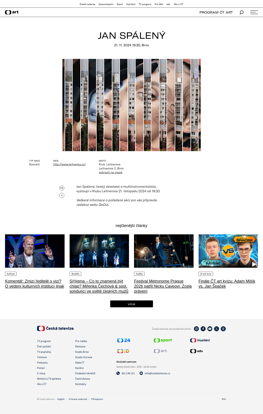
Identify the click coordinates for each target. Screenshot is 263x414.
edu (168, 4)
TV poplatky (44, 351)
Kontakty (80, 384)
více (131, 304)
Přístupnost (97, 399)
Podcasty (42, 362)
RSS (224, 399)
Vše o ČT (178, 4)
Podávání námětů (85, 373)
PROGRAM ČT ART (216, 12)
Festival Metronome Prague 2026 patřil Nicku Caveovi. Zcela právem (163, 286)
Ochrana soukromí (78, 399)
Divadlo (75, 273)
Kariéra (79, 368)
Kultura (11, 273)
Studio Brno (82, 351)
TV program (145, 4)
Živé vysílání (44, 346)
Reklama (80, 346)
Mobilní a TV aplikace (49, 378)
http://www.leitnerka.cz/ (69, 164)
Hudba (139, 273)
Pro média (81, 341)
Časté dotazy (82, 378)
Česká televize (87, 4)
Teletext (42, 357)
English (61, 399)
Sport (120, 4)
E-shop (41, 373)
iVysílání (130, 4)
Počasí (41, 368)
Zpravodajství (106, 4)
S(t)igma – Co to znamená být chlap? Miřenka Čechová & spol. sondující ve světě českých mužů (99, 286)
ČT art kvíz (205, 273)
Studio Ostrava (83, 357)
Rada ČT (80, 362)
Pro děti (159, 4)
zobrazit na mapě (110, 172)
